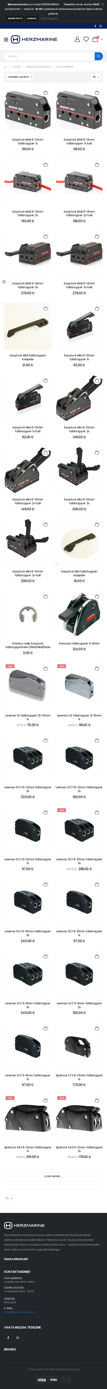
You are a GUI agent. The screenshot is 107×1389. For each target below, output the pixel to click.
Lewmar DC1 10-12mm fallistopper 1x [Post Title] (27, 861)
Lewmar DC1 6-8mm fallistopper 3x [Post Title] (27, 1005)
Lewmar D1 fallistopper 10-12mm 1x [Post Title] (27, 717)
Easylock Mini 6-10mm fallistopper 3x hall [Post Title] (28, 573)
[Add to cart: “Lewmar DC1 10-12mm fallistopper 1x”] (45, 812)
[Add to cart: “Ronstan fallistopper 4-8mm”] (97, 596)
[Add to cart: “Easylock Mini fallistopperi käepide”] (97, 524)
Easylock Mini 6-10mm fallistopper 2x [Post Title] (79, 429)
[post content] (27, 110)
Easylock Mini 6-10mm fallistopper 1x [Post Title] (79, 357)
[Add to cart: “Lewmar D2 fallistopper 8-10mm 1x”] (97, 668)
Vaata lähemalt (16, 1259)
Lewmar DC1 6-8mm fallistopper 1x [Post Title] (27, 1077)
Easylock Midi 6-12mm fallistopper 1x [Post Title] (27, 141)
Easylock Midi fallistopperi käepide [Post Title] (28, 357)
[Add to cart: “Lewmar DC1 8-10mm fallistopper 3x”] (97, 812)
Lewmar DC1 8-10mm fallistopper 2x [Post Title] (28, 933)
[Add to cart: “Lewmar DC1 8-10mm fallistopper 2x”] (45, 884)
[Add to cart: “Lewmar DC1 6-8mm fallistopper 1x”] (45, 1028)
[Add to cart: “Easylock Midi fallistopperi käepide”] (45, 308)
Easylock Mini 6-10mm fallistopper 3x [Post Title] (79, 501)
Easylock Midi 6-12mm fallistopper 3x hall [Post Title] (79, 285)
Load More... (53, 1176)
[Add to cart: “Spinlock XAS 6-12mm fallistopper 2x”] (97, 1100)
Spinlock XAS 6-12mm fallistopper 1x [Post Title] (27, 1149)
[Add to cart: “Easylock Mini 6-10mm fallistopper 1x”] (97, 308)
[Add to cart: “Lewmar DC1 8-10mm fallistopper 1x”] (97, 884)
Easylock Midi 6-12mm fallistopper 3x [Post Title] (27, 285)
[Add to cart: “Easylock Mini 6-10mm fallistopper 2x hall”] (45, 452)
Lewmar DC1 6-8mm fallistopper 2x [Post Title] (79, 1005)
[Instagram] (100, 26)
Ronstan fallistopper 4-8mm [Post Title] (79, 643)
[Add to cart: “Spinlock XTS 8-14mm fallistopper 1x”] (97, 1028)
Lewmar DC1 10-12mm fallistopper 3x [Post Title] (27, 789)
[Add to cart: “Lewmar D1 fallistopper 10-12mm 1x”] (45, 668)
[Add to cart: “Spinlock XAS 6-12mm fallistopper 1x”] (45, 1100)
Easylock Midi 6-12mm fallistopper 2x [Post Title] (27, 213)
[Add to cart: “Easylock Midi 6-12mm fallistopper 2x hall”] (97, 164)
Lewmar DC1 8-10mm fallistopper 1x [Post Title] (79, 933)
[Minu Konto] (77, 39)
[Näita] (96, 77)
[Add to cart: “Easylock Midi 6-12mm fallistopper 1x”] (45, 92)
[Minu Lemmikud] (86, 39)
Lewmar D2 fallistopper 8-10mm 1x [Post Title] (79, 717)
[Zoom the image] (24, 1224)
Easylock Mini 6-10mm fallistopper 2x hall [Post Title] (28, 501)
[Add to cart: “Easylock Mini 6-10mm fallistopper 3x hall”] (45, 524)
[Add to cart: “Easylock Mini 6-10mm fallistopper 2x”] (97, 380)
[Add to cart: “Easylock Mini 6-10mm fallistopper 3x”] (97, 452)
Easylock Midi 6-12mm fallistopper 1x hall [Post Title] (79, 141)
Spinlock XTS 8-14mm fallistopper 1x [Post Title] (79, 1077)
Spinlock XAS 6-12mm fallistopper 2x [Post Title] (79, 1149)
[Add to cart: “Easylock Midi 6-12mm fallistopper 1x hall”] (97, 92)
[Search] (99, 56)
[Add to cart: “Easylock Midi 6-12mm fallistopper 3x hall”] (97, 236)
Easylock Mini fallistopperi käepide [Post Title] (79, 573)
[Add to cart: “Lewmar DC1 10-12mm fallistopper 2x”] (97, 740)
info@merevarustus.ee (19, 1312)
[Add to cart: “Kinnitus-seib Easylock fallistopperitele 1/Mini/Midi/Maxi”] (45, 596)
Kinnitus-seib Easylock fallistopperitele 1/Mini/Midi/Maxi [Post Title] (27, 645)
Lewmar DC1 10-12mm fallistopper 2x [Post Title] (79, 789)
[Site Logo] (34, 39)
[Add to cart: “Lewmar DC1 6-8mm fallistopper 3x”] (45, 956)
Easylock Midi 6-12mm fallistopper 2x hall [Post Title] (79, 213)
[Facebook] (95, 26)
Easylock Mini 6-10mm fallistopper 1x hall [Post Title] (28, 429)
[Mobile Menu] (7, 39)
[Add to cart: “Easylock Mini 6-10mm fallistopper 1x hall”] (45, 380)
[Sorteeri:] (20, 77)
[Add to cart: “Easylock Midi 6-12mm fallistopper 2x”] (45, 164)
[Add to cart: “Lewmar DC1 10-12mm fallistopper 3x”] (45, 740)
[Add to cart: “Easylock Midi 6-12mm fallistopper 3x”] (45, 236)
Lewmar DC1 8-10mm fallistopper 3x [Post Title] (79, 861)
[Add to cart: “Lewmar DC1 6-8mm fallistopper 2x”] (97, 956)
